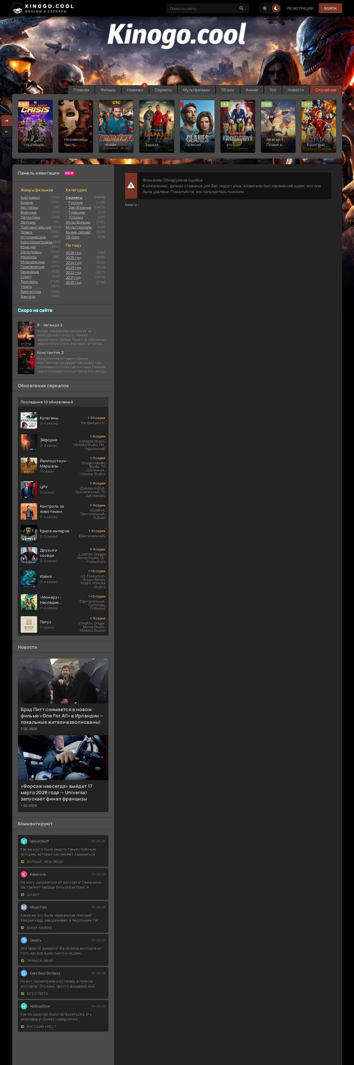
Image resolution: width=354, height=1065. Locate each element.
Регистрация (300, 8)
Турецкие (76, 212)
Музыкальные (33, 262)
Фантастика (31, 291)
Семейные (30, 271)
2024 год (73, 262)
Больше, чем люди (42, 861)
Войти (330, 8)
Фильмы (108, 89)
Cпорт (26, 276)
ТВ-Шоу (72, 237)
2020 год (73, 282)
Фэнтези (28, 296)
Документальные (36, 227)
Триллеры (29, 281)
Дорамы (75, 217)
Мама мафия (36, 927)
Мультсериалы (79, 227)
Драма (26, 232)
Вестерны (30, 207)
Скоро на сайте (35, 310)
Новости (296, 89)
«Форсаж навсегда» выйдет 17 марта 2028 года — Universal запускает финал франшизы (57, 792)
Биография (30, 197)
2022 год (73, 272)
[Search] (242, 8)
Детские (28, 222)
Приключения (33, 267)
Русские (75, 202)
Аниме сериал (78, 232)
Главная (81, 89)
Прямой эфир (37, 960)
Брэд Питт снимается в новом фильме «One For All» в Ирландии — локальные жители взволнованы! (62, 715)
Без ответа (34, 993)
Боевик (27, 202)
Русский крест (38, 1026)
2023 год (73, 267)
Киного (131, 204)
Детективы (30, 217)
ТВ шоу (227, 89)
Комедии (28, 247)
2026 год (73, 253)
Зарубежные (79, 207)
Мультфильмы (196, 89)
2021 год (73, 277)
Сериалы (163, 89)
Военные (29, 212)
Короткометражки (37, 242)
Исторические (33, 237)
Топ (273, 89)
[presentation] (6, 131)
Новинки (135, 89)
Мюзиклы (29, 257)
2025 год (73, 257)
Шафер (30, 894)
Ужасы (26, 286)
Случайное (325, 89)
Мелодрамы (31, 252)
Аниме (252, 89)
